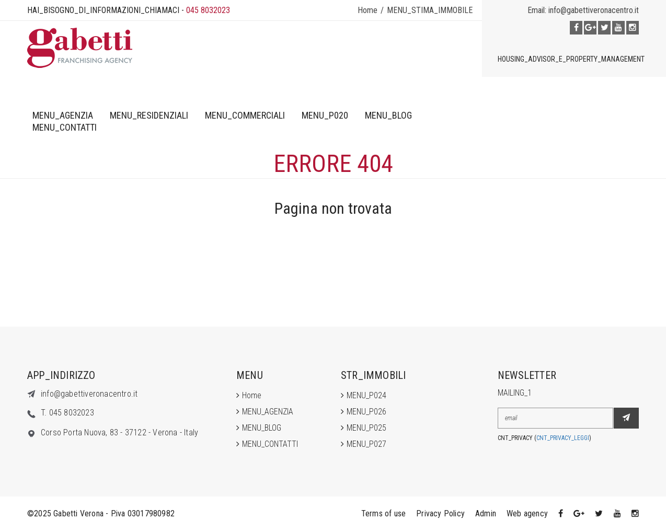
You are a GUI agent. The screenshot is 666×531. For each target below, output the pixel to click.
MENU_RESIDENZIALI (149, 115)
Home (367, 10)
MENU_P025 (366, 428)
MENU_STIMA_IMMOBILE (430, 10)
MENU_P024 (366, 395)
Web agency (527, 513)
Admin (485, 513)
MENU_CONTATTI (64, 127)
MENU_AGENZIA (62, 115)
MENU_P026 (366, 412)
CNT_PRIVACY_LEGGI (562, 438)
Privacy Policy (440, 513)
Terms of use (383, 513)
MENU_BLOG (388, 115)
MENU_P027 (366, 444)
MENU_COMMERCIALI (245, 115)
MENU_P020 (325, 115)
